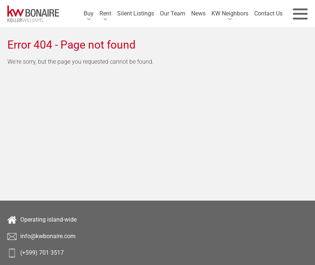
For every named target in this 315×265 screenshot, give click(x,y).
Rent (105, 13)
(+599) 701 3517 (35, 253)
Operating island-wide (42, 220)
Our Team (172, 13)
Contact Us (268, 13)
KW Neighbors (229, 13)
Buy (89, 13)
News (198, 13)
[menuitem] (89, 14)
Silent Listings (135, 13)
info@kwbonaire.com (41, 236)
